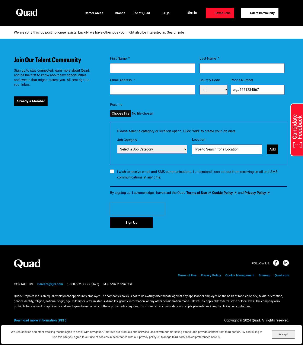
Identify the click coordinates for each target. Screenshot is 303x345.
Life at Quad (141, 13)
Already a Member (30, 101)
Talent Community (262, 13)
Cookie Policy (222, 193)
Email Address (122, 80)
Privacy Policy (255, 193)
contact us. (243, 306)
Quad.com (282, 275)
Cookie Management (239, 275)
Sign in (192, 12)
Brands (120, 13)
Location (198, 139)
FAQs (166, 13)
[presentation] (137, 208)
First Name (120, 58)
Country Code (210, 80)
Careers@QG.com (50, 284)
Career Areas (94, 13)
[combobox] (227, 149)
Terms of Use (196, 193)
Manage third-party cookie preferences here (190, 337)
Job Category (127, 140)
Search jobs (176, 32)
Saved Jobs (222, 13)
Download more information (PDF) (40, 320)
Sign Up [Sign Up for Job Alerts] (131, 223)
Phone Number (242, 80)
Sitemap (264, 275)
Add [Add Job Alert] (272, 149)
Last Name (209, 58)
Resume (116, 105)
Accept (283, 334)
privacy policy (149, 337)
